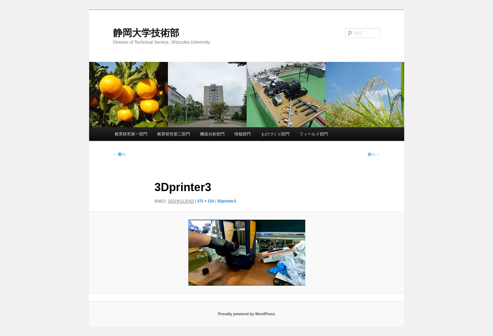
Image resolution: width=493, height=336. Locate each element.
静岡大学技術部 (146, 33)
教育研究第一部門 (131, 134)
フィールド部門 (313, 134)
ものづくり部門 (275, 134)
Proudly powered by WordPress (246, 314)
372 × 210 (205, 201)
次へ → (374, 154)
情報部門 (242, 134)
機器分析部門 (212, 134)
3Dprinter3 (226, 201)
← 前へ (119, 154)
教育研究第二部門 (173, 134)
